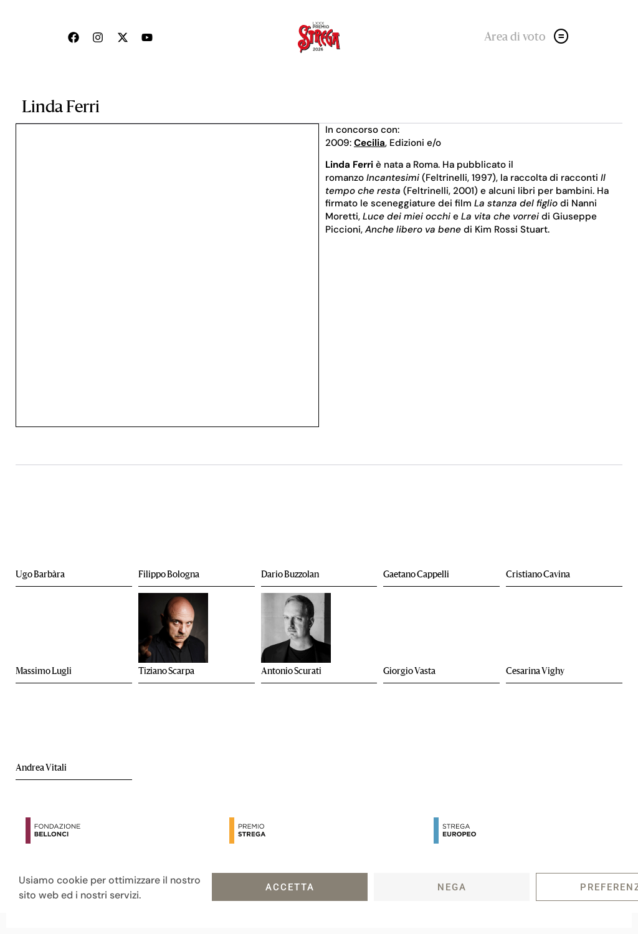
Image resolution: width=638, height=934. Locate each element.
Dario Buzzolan (290, 575)
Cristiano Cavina (538, 575)
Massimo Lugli (44, 671)
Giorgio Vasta (409, 671)
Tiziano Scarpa (166, 671)
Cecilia (369, 143)
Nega (452, 887)
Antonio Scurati (291, 671)
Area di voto (514, 37)
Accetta (290, 887)
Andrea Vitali (41, 768)
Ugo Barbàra (40, 575)
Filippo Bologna (168, 575)
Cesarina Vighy (535, 671)
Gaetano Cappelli (416, 575)
